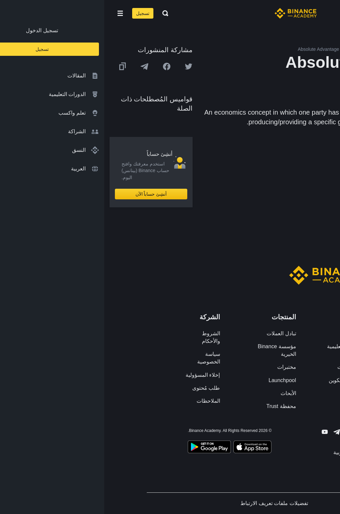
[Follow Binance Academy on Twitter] (244, 432)
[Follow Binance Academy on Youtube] (220, 432)
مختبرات (182, 367)
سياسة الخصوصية (104, 357)
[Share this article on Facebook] (62, 66)
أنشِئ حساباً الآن (47, 194)
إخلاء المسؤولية (98, 375)
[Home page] (191, 13)
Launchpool (178, 380)
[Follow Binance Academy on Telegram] (232, 432)
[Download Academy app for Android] (105, 448)
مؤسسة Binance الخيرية (172, 350)
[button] (16, 13)
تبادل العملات (177, 333)
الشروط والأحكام (107, 337)
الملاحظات (104, 401)
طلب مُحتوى (102, 388)
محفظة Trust (177, 406)
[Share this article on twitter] (84, 66)
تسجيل (38, 13)
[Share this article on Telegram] (40, 66)
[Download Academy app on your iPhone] (148, 448)
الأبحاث (184, 393)
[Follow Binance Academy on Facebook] (256, 432)
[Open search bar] (59, 13)
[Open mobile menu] (16, 13)
